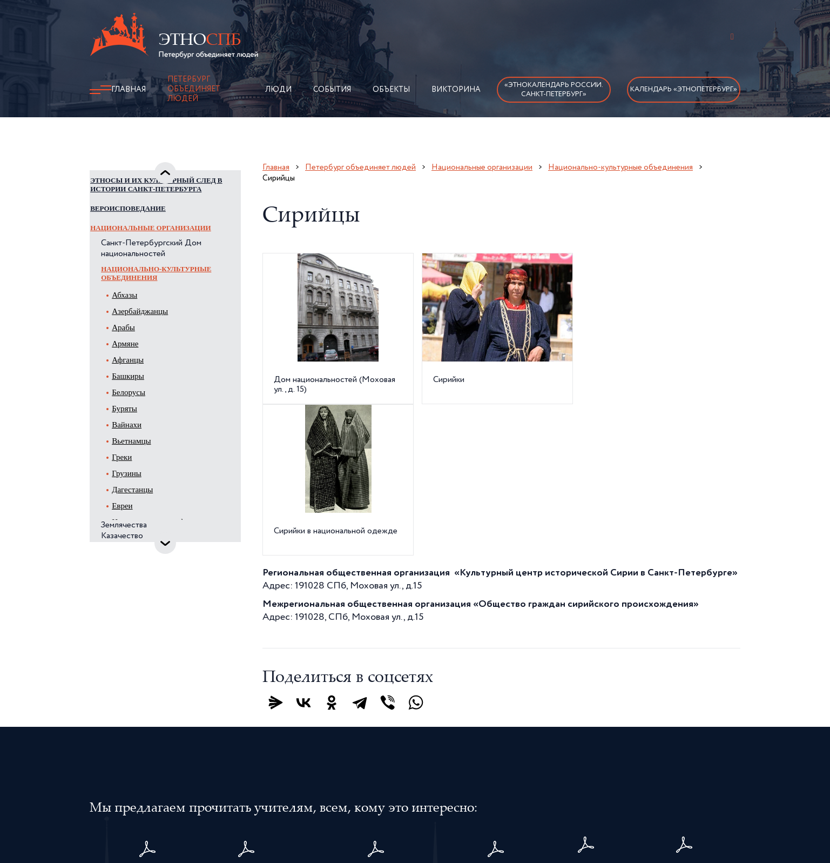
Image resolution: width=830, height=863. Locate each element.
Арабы (136, 354)
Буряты (137, 435)
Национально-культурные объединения (169, 300)
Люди (278, 89)
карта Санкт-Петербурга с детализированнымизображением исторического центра (586, 731)
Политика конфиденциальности (471, 799)
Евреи (135, 532)
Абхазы (137, 322)
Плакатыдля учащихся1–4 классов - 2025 (495, 732)
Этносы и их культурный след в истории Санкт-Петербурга (155, 207)
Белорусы (141, 419)
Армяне (138, 370)
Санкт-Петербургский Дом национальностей (164, 275)
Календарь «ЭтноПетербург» (683, 89)
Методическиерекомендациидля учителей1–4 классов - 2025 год (684, 731)
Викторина (456, 89)
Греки (135, 484)
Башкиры (141, 403)
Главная (128, 89)
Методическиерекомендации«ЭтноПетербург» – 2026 (246, 732)
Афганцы (141, 387)
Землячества (137, 552)
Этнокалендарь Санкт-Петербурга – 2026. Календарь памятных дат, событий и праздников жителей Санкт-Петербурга (376, 732)
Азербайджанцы (153, 338)
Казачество (135, 563)
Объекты (391, 89)
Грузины (139, 500)
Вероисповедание (141, 235)
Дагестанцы (145, 516)
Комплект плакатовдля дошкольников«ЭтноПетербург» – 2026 (147, 732)
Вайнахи (139, 451)
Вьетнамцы (144, 468)
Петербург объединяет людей (193, 89)
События (332, 89)
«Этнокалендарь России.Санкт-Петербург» (553, 90)
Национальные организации (163, 255)
